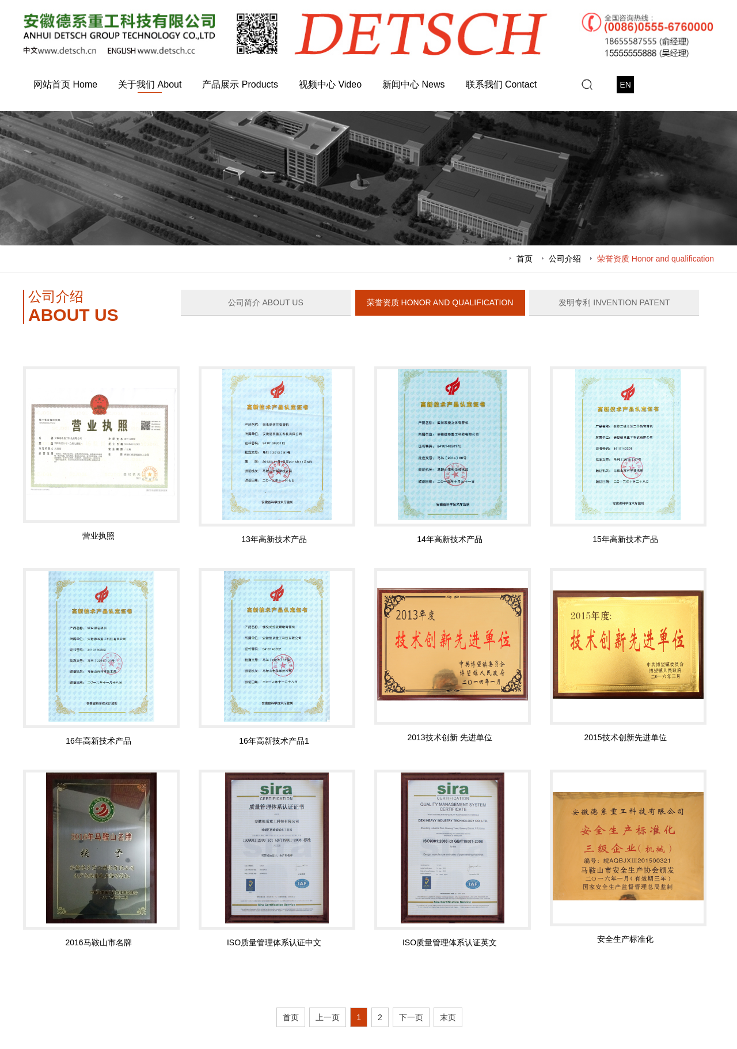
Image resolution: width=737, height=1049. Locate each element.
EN (625, 84)
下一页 (411, 1017)
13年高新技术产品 (274, 539)
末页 (448, 1017)
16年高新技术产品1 (274, 740)
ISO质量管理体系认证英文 (449, 942)
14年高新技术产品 (450, 539)
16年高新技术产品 (98, 740)
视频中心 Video (330, 84)
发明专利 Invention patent (614, 302)
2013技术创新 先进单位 (449, 737)
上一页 (328, 1017)
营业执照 (98, 535)
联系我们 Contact (501, 84)
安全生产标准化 (625, 939)
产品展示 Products (240, 84)
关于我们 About (149, 84)
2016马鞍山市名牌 (98, 942)
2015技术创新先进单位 (625, 737)
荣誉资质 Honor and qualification (655, 258)
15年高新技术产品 (625, 539)
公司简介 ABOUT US (265, 302)
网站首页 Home (65, 84)
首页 (524, 258)
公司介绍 (565, 258)
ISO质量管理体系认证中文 (274, 942)
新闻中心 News (413, 84)
